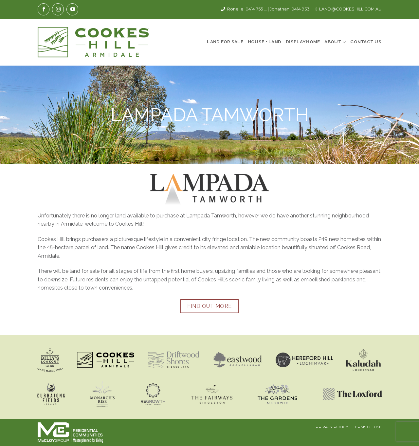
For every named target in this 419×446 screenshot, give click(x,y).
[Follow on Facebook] (43, 9)
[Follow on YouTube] (72, 9)
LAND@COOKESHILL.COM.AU (350, 9)
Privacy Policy (332, 427)
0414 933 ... (302, 9)
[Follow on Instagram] (58, 9)
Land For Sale (225, 41)
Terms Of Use (367, 427)
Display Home (303, 41)
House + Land (264, 41)
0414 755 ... (256, 9)
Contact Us (365, 41)
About (335, 42)
